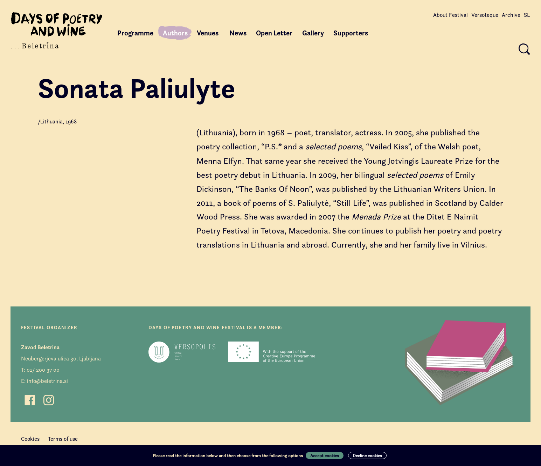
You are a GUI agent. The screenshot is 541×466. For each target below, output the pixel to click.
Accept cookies (324, 455)
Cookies (30, 438)
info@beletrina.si (47, 381)
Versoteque (484, 15)
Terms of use (63, 438)
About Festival (450, 15)
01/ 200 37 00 (43, 369)
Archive (511, 15)
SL (527, 15)
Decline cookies (367, 455)
